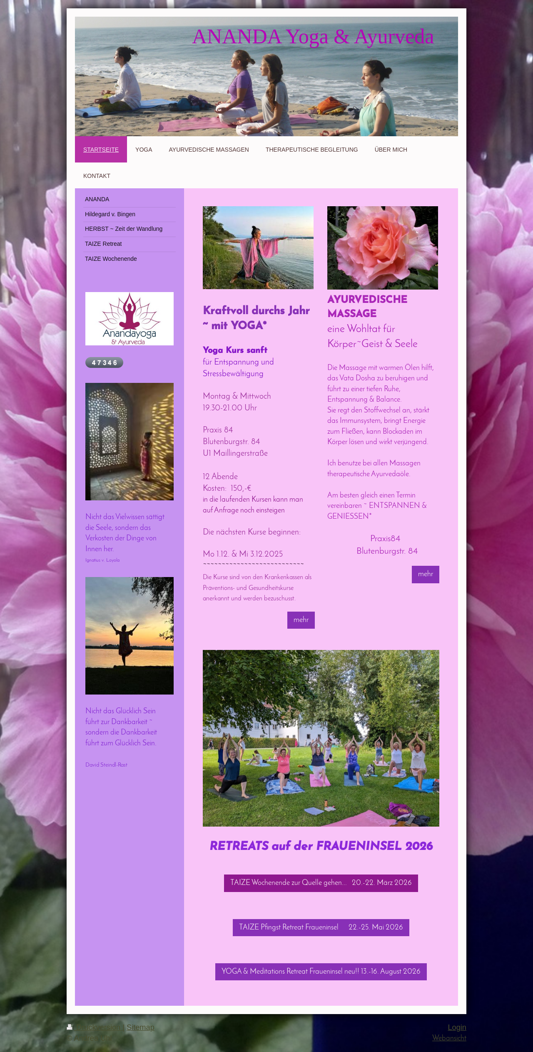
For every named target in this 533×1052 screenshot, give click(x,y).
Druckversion (94, 1027)
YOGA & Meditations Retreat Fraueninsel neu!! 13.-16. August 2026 (321, 972)
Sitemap (140, 1027)
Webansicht (449, 1038)
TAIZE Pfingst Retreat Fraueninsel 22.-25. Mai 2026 (321, 928)
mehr (301, 620)
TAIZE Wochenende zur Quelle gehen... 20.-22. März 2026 (321, 883)
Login (457, 1027)
